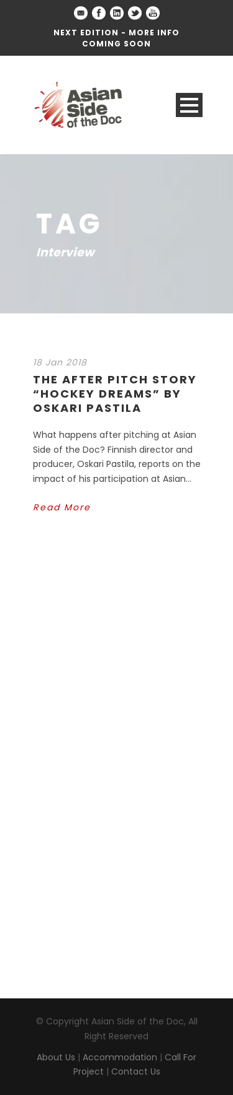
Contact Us (135, 1071)
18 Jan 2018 (60, 362)
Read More (62, 507)
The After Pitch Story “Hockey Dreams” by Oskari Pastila (115, 394)
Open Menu (189, 105)
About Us (56, 1057)
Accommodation (120, 1057)
